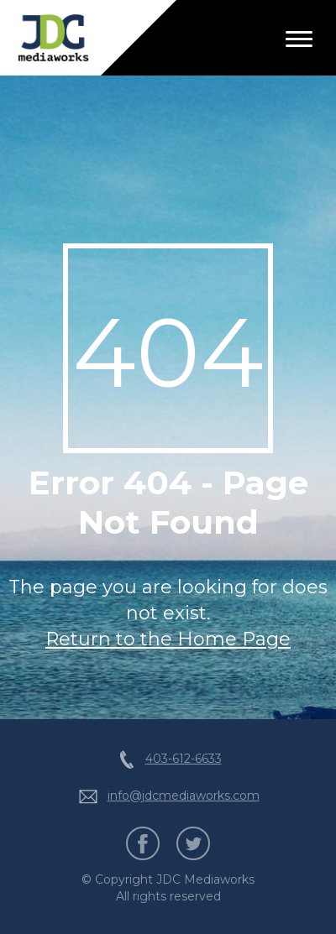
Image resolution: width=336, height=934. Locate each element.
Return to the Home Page (168, 639)
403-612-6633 (183, 758)
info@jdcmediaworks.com (184, 795)
